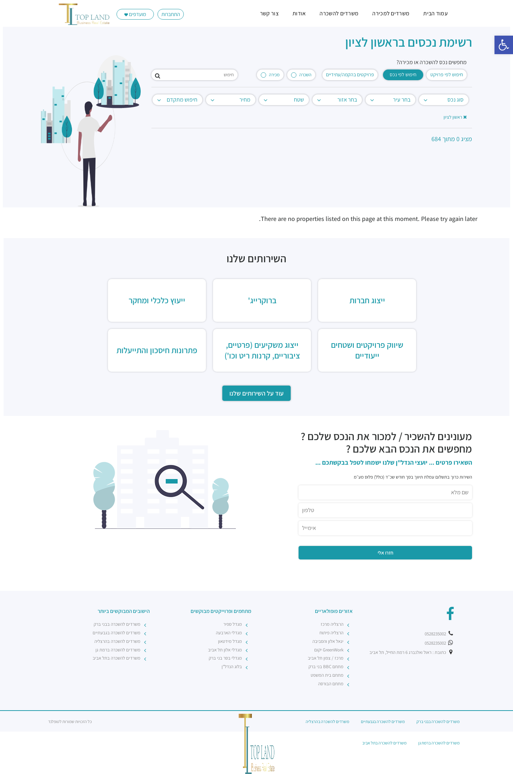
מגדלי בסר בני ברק (225, 658)
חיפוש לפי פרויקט (446, 74)
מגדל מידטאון (230, 641)
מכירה (270, 75)
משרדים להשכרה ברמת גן (117, 650)
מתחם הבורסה (330, 684)
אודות (299, 13)
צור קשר (269, 13)
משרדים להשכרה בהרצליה (117, 641)
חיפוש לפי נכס (403, 74)
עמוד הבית (435, 13)
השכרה (301, 75)
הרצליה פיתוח (331, 633)
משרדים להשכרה (339, 13)
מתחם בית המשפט (327, 675)
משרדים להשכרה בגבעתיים (116, 633)
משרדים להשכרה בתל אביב (116, 658)
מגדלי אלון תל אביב (225, 650)
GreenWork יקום (328, 650)
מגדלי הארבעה (229, 633)
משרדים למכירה (390, 13)
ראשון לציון (455, 117)
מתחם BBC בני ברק (326, 667)
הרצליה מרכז (332, 624)
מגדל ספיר (232, 624)
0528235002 (439, 634)
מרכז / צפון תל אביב (325, 658)
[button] (503, 45)
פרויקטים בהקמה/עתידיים (350, 74)
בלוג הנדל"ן (232, 667)
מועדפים (135, 14)
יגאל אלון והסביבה (327, 641)
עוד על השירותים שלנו (256, 393)
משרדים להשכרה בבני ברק (117, 624)
